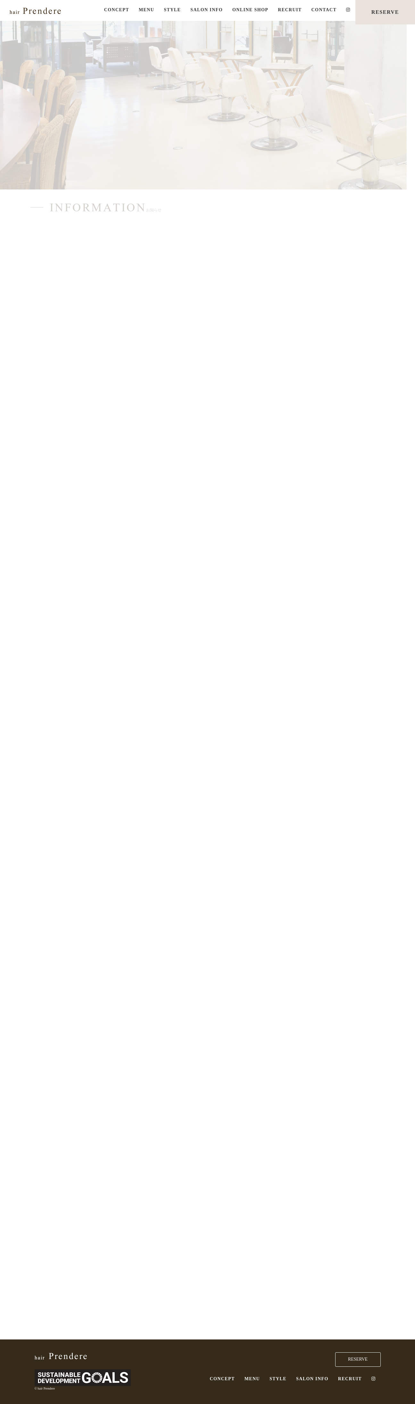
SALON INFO (206, 9)
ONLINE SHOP (250, 9)
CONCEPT (116, 9)
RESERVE (385, 12)
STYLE (172, 9)
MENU (146, 9)
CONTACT (324, 9)
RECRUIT (290, 9)
